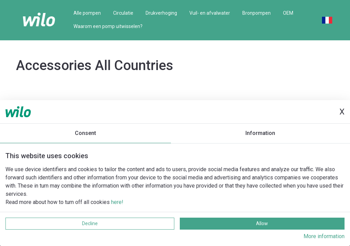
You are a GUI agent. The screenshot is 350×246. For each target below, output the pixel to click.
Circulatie (123, 13)
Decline (90, 223)
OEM (288, 13)
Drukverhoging (161, 13)
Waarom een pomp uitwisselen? (108, 26)
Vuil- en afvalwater (209, 13)
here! (117, 202)
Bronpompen (256, 13)
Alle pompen (87, 13)
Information (260, 133)
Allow (262, 223)
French (327, 20)
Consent (85, 133)
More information (324, 236)
